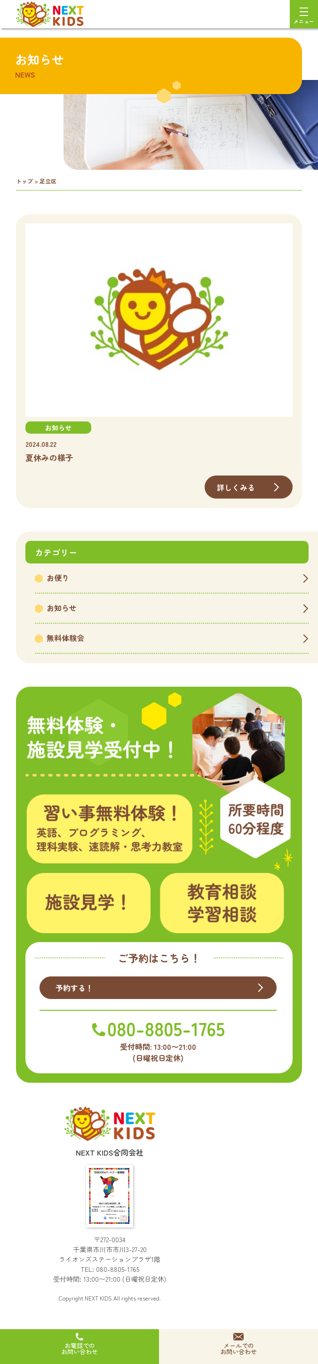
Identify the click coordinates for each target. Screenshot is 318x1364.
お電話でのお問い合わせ (79, 1348)
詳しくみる (236, 487)
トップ (24, 181)
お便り (58, 577)
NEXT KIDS (98, 1298)
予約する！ (75, 987)
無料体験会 (65, 637)
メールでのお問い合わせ (238, 1348)
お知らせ (62, 607)
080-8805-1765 (117, 1269)
